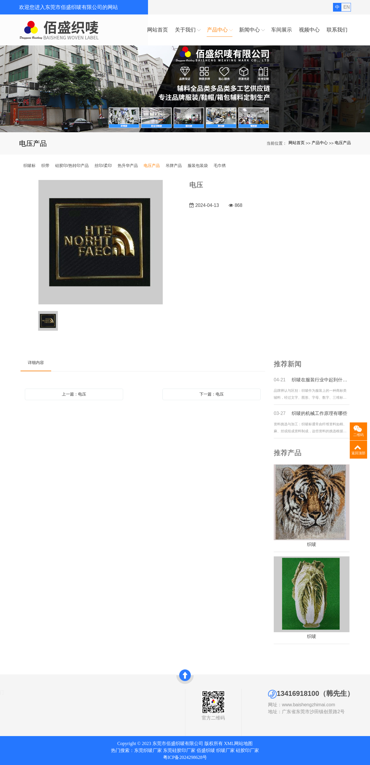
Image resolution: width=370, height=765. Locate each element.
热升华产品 (128, 165)
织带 (45, 165)
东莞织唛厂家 (148, 750)
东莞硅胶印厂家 (179, 750)
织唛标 (29, 165)
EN (346, 7)
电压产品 (343, 142)
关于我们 (14, 692)
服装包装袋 (198, 165)
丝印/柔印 (103, 165)
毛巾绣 (220, 165)
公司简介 (12, 700)
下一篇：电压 (211, 394)
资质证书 (12, 707)
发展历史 (12, 713)
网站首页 (296, 142)
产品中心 (320, 142)
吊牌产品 (174, 165)
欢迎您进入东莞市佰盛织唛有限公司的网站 (68, 7)
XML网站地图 (238, 743)
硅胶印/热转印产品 (72, 165)
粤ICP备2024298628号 (185, 757)
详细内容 (36, 362)
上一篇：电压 (74, 394)
